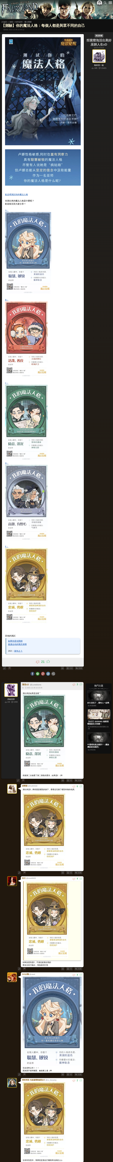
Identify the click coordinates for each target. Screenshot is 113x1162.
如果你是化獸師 (15, 640)
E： (7, 546)
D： (7, 463)
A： (7, 210)
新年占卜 (18, 650)
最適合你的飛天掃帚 (17, 644)
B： (7, 299)
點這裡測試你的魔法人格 (16, 194)
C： (7, 383)
